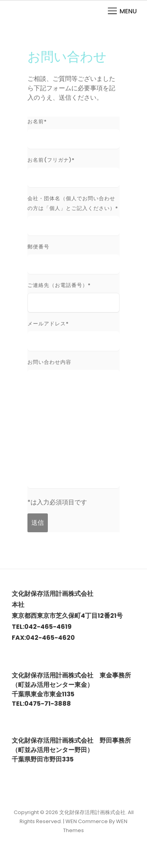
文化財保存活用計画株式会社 (92, 812)
